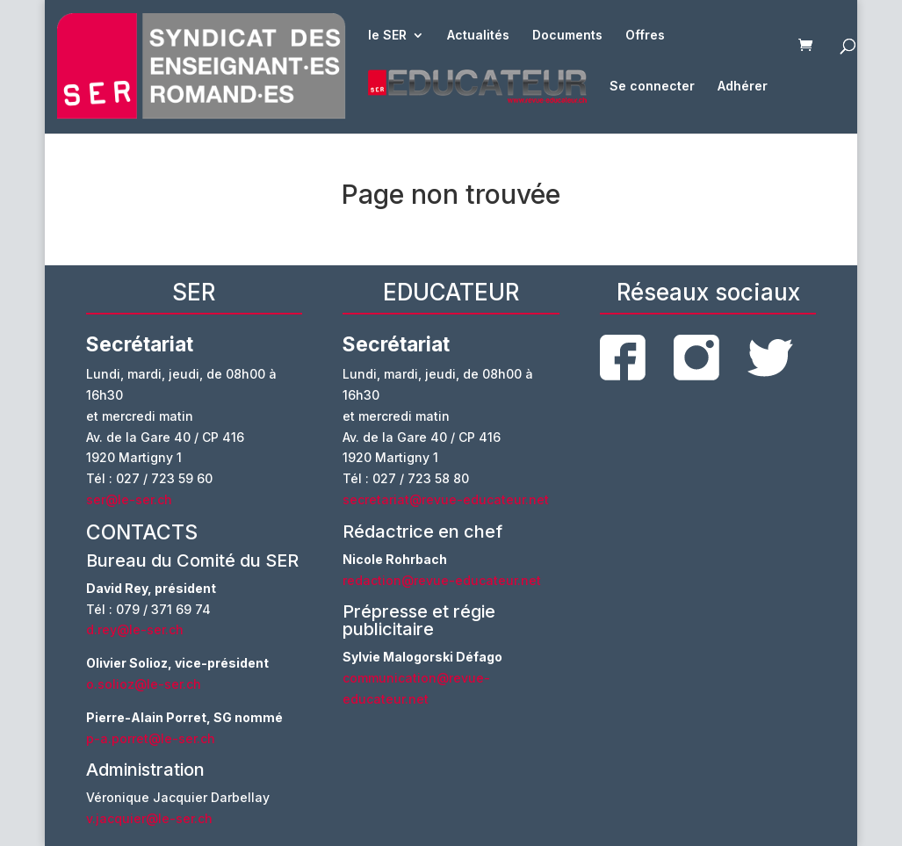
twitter (770, 358)
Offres (645, 35)
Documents (567, 35)
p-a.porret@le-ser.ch (150, 738)
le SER (387, 35)
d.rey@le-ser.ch (135, 629)
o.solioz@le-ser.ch (143, 683)
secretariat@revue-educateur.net (446, 499)
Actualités (478, 35)
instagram (696, 357)
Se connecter (652, 86)
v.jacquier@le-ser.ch (149, 818)
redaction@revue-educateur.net (442, 580)
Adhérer (743, 86)
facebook (623, 357)
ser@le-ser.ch (129, 499)
